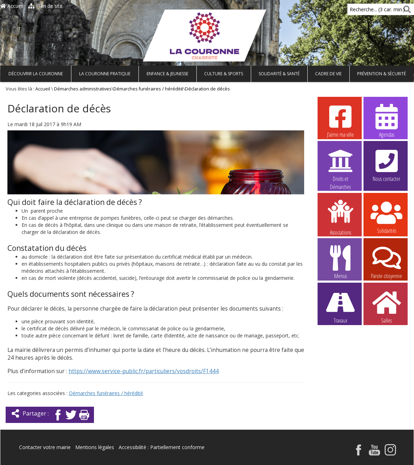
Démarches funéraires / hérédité (148, 89)
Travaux (340, 306)
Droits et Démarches (340, 165)
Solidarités (386, 217)
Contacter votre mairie (45, 447)
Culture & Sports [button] (223, 74)
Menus (340, 262)
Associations (340, 217)
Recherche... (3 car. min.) (365, 9)
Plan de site (45, 5)
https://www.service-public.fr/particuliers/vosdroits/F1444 (144, 371)
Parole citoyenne (386, 262)
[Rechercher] (405, 9)
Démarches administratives (83, 89)
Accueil (11, 5)
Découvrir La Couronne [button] (35, 74)
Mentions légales (94, 447)
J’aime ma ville (340, 120)
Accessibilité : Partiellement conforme (162, 447)
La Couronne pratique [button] (104, 74)
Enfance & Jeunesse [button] (167, 74)
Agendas (386, 120)
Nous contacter (386, 165)
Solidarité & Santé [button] (279, 74)
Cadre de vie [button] (328, 74)
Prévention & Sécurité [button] (381, 74)
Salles (386, 306)
